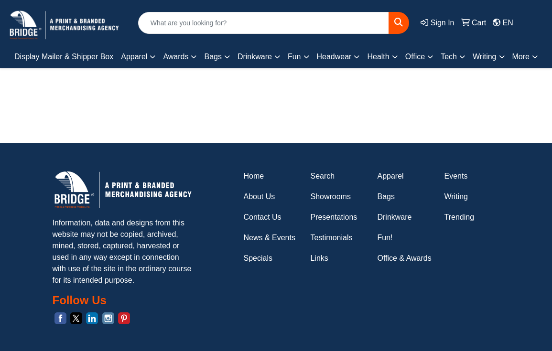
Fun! (384, 238)
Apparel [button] (134, 57)
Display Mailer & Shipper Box (63, 57)
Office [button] (415, 57)
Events (455, 176)
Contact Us (262, 217)
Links (319, 258)
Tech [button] (449, 57)
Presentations (333, 217)
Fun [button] (294, 57)
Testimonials (331, 238)
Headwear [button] (334, 57)
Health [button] (378, 57)
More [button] (521, 57)
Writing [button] (485, 57)
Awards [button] (175, 57)
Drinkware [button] (255, 57)
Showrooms (330, 196)
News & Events (269, 238)
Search (322, 176)
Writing (456, 196)
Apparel (390, 176)
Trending (459, 217)
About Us (259, 196)
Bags (385, 196)
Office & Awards (404, 258)
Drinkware (394, 217)
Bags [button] (212, 57)
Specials (257, 258)
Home (253, 176)
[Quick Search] (264, 23)
